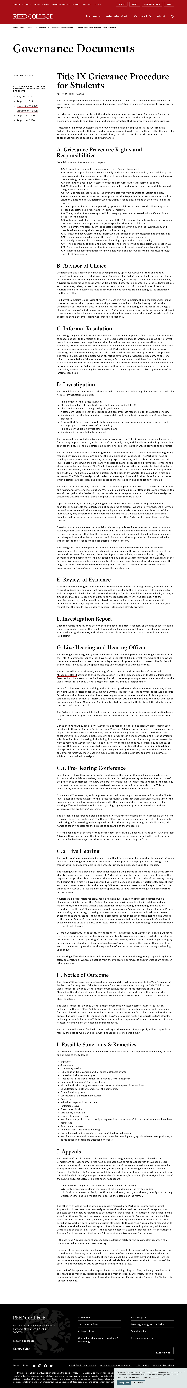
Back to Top (163, 1353)
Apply (122, 4)
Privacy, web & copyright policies (116, 1365)
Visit (135, 4)
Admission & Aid (117, 16)
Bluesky (51, 1365)
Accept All (123, 1383)
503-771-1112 (20, 1332)
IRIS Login (87, 4)
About (161, 16)
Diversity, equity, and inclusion (148, 1324)
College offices (86, 1331)
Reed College (33, 16)
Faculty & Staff (41, 4)
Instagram (39, 1365)
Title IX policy (142, 1365)
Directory (97, 4)
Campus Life (142, 16)
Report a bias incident (163, 1365)
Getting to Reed (23, 1341)
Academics (93, 16)
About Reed (84, 1317)
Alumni (76, 4)
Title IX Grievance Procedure (62, 28)
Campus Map (21, 1349)
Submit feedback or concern (82, 1365)
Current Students (22, 4)
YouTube (34, 1365)
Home (15, 28)
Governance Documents (37, 28)
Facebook (45, 1365)
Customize (138, 1383)
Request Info (152, 4)
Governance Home (23, 75)
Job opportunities (88, 1324)
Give (169, 4)
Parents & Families (61, 4)
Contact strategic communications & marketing (98, 1340)
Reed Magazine (139, 1317)
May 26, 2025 (24, 96)
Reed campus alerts (142, 1338)
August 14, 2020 (26, 115)
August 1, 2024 (25, 101)
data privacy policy (151, 1377)
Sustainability (138, 1331)
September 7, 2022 (27, 106)
